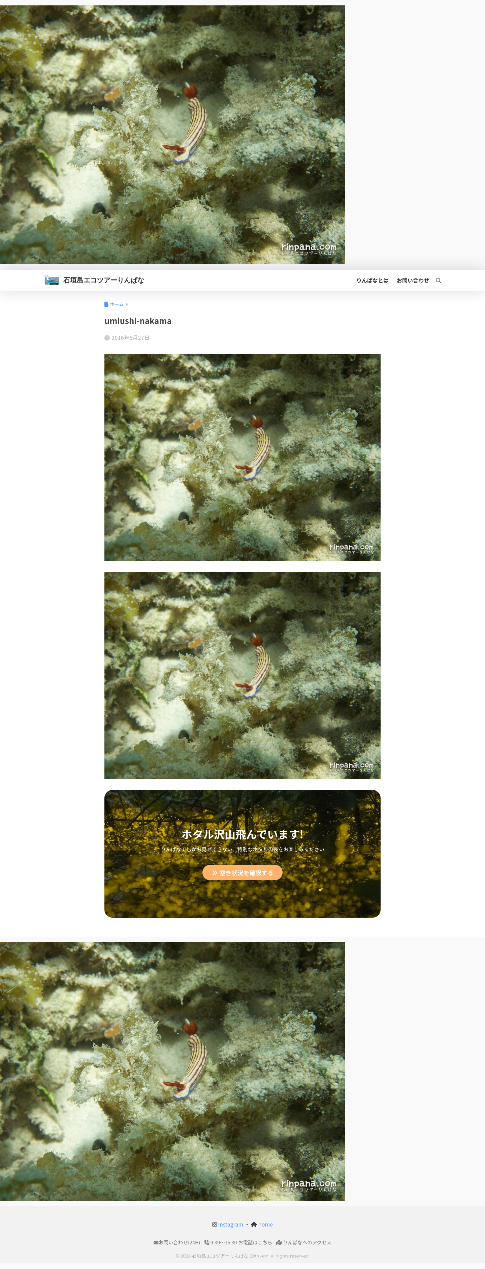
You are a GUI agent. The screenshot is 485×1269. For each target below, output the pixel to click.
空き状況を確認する (243, 872)
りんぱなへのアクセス (303, 1242)
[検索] (435, 280)
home (265, 1224)
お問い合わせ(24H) (177, 1242)
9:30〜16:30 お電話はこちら (238, 1242)
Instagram (230, 1224)
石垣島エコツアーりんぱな (103, 280)
